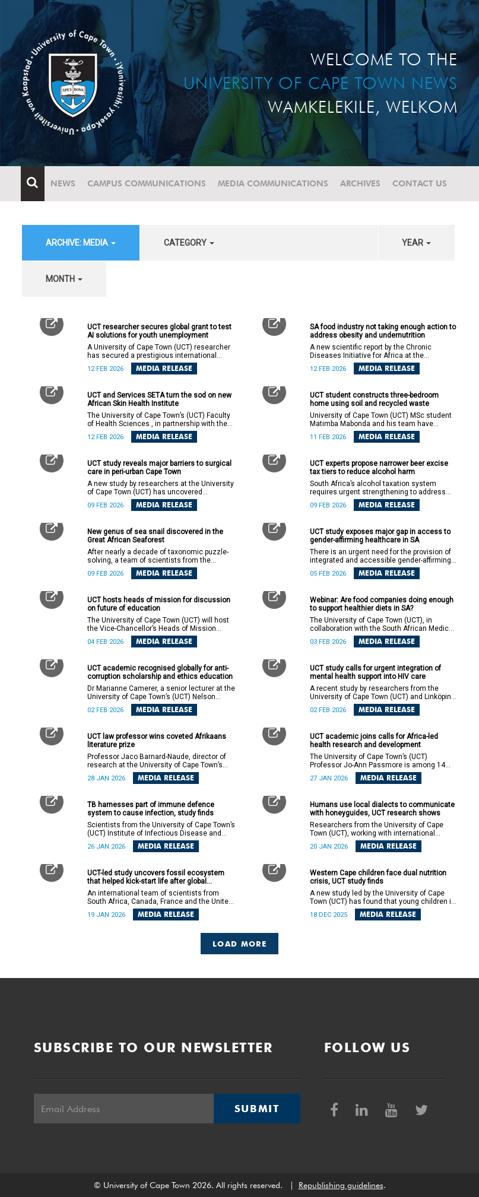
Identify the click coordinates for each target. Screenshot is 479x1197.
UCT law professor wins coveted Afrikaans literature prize (156, 740)
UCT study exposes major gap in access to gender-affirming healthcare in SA (380, 536)
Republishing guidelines (341, 1185)
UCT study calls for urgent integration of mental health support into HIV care (375, 672)
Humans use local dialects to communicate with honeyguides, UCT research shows (382, 809)
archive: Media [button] (81, 242)
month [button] (64, 279)
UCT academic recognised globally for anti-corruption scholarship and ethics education (160, 672)
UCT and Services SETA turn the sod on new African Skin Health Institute (159, 399)
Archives (361, 183)
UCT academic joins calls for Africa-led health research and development (374, 740)
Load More (239, 943)
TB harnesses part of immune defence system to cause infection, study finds (150, 809)
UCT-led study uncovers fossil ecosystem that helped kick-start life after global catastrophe (155, 877)
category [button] (189, 242)
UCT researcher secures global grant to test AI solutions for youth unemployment (159, 331)
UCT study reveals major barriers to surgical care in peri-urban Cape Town (159, 467)
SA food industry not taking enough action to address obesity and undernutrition (383, 331)
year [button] (416, 242)
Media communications (274, 183)
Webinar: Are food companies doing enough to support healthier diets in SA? (381, 604)
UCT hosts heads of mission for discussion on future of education (158, 604)
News (64, 183)
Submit (257, 1109)
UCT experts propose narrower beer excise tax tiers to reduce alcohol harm (379, 467)
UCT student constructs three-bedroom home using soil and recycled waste (374, 399)
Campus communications (147, 183)
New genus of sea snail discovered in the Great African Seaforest (155, 536)
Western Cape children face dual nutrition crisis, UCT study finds (378, 877)
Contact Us (421, 183)
